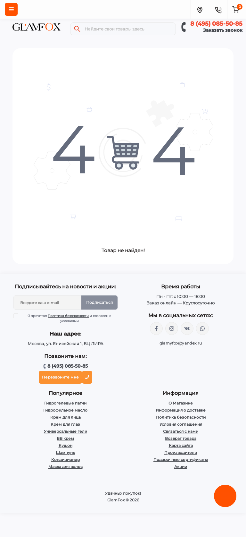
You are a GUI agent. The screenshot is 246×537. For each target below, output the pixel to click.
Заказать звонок (222, 30)
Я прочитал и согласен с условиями (66, 318)
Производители (180, 452)
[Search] (77, 28)
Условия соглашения (181, 424)
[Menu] (11, 9)
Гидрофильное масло (65, 410)
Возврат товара (180, 438)
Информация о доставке (181, 410)
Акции (180, 466)
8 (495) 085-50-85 (216, 24)
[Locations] (199, 9)
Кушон (65, 445)
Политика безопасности (68, 316)
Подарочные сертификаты (180, 459)
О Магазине (180, 403)
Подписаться (99, 302)
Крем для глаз (65, 424)
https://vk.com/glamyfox (187, 328)
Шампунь (65, 452)
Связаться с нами (180, 431)
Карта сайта (181, 445)
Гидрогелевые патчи (65, 403)
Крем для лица (65, 417)
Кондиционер (65, 459)
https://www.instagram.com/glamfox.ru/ (171, 328)
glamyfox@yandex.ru (181, 343)
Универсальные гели (65, 431)
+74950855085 (202, 328)
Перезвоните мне (60, 377)
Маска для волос (65, 466)
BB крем (65, 438)
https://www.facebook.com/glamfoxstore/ (156, 328)
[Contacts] (218, 9)
